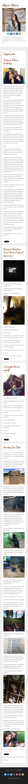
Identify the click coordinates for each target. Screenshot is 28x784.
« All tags (5, 760)
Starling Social (11, 40)
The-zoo (4, 751)
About (7, 770)
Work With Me (18, 770)
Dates (14, 749)
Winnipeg (9, 751)
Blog (12, 770)
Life (6, 238)
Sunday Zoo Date (11, 447)
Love (21, 749)
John (8, 238)
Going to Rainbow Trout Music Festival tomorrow (13, 252)
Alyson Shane (10, 5)
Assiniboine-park (9, 749)
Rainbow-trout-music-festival (16, 355)
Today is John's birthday (10, 61)
